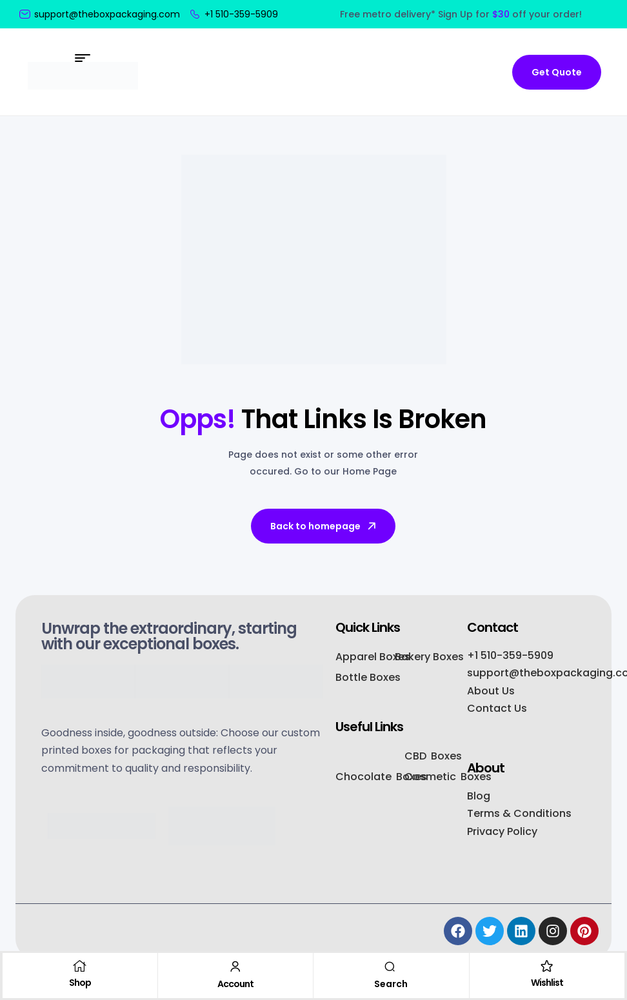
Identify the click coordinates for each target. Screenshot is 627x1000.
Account (235, 983)
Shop (80, 982)
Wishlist (547, 982)
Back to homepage (324, 526)
